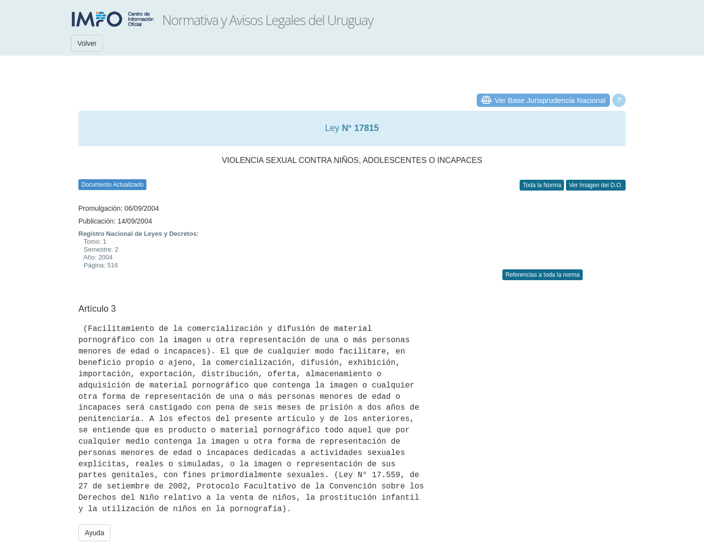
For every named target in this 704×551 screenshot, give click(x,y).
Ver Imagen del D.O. (596, 185)
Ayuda (94, 533)
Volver (87, 43)
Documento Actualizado (112, 184)
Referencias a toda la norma (542, 274)
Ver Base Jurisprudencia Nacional (549, 100)
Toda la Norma (542, 185)
